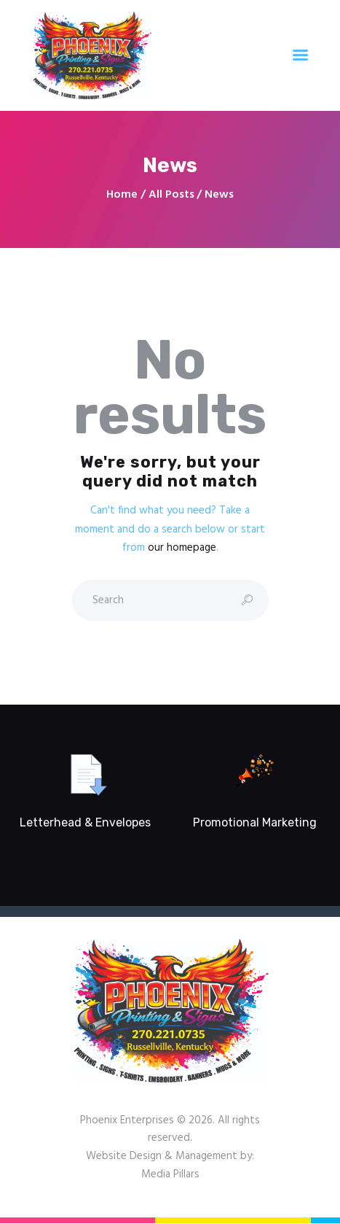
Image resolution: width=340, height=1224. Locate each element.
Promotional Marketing (255, 822)
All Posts (171, 194)
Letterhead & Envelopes (85, 822)
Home (122, 195)
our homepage (182, 548)
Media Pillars (170, 1174)
